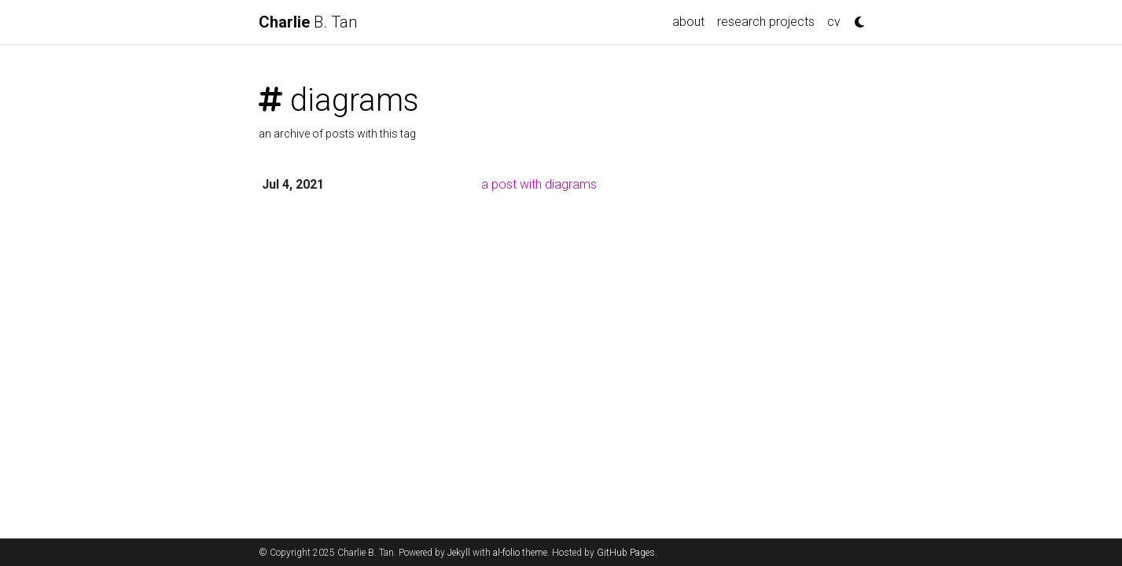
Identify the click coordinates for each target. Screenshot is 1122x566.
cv (834, 21)
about (688, 21)
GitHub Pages (626, 552)
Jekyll (458, 552)
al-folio (506, 552)
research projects (766, 21)
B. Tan (308, 22)
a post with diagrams (539, 184)
